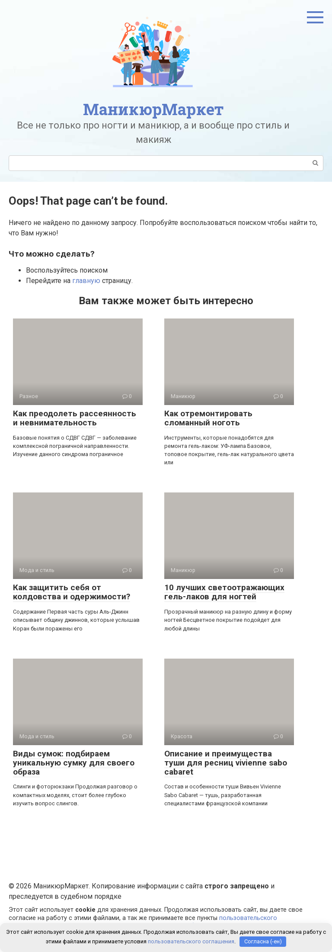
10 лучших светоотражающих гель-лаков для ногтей (224, 591)
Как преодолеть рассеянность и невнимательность (74, 418)
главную (86, 281)
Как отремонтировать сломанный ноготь (208, 418)
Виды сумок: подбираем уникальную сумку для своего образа (73, 763)
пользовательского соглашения (191, 941)
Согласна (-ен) (263, 941)
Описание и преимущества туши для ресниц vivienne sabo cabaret (225, 763)
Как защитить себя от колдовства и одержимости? (71, 591)
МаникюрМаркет (153, 109)
